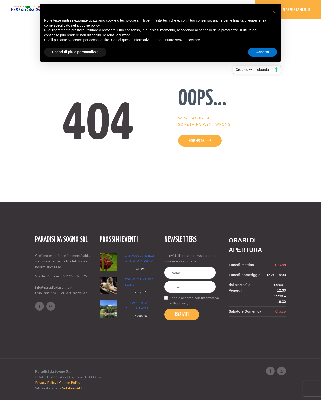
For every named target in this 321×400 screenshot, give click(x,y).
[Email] (190, 287)
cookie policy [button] (90, 25)
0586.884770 (45, 293)
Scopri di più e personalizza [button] (75, 52)
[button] (274, 12)
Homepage (196, 141)
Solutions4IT (72, 388)
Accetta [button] (262, 52)
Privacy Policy (45, 382)
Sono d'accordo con (194, 300)
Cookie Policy (69, 382)
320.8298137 (76, 293)
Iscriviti (182, 314)
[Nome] (190, 273)
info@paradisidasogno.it (54, 287)
